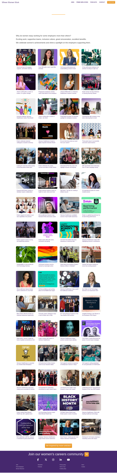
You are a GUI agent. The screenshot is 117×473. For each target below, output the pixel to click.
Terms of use (62, 466)
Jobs (17, 464)
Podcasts (40, 466)
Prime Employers (20, 466)
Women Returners (20, 468)
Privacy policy (63, 464)
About (82, 464)
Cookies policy (63, 468)
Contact (83, 466)
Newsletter (40, 464)
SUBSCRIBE (111, 2)
